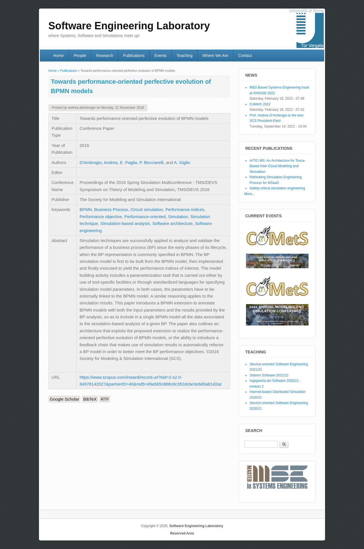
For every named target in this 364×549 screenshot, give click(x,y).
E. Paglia (128, 162)
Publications (134, 55)
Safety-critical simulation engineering (277, 188)
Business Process (111, 209)
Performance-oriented (145, 216)
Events (160, 55)
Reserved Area (182, 533)
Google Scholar (64, 399)
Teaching (185, 55)
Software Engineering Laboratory (196, 526)
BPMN (86, 209)
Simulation (178, 216)
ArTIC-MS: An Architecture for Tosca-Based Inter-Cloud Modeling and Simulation (277, 166)
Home (58, 55)
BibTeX (90, 399)
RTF (105, 399)
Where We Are (215, 55)
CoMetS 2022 (259, 104)
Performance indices (184, 209)
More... (249, 194)
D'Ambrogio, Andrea (99, 162)
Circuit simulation (147, 209)
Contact (245, 55)
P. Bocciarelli (151, 162)
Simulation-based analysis (125, 223)
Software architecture (172, 223)
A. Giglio (182, 162)
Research (104, 55)
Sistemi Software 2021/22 (268, 375)
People (80, 55)
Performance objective (101, 216)
